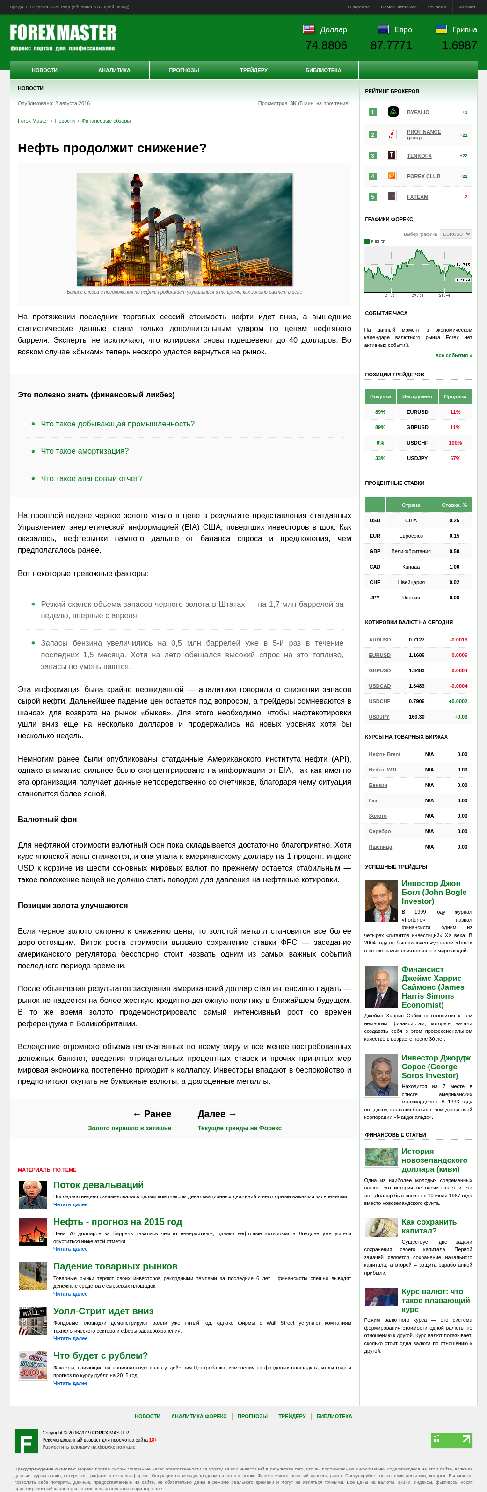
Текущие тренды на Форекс (240, 1120)
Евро (403, 29)
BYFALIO (418, 112)
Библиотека (323, 70)
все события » (454, 355)
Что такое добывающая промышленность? (118, 423)
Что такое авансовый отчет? (92, 478)
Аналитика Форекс (199, 1416)
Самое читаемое (399, 6)
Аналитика (114, 70)
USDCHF (380, 701)
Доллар (333, 29)
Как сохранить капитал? (429, 1226)
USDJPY (379, 717)
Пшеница (381, 847)
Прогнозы (184, 70)
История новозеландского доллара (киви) (435, 1160)
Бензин (378, 785)
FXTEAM (417, 197)
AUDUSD (380, 639)
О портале (359, 6)
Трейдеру (254, 70)
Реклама (437, 6)
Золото (378, 816)
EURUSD (380, 655)
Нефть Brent (384, 754)
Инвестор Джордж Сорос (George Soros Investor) (436, 1066)
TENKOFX (419, 156)
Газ (373, 800)
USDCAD (380, 686)
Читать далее (70, 1204)
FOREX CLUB (424, 176)
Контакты (468, 6)
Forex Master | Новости (63, 38)
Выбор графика (420, 234)
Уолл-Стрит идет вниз (103, 1311)
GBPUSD (380, 670)
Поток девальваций (98, 1185)
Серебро (380, 831)
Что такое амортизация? (85, 451)
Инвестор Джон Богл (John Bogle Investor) (434, 892)
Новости (45, 70)
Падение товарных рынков (115, 1266)
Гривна (464, 29)
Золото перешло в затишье (129, 1120)
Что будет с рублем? (100, 1355)
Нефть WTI (383, 769)
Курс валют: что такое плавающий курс (436, 1300)
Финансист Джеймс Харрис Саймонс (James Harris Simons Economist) (433, 987)
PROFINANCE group (424, 134)
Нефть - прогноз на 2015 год (117, 1222)
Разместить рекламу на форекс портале (89, 1446)
